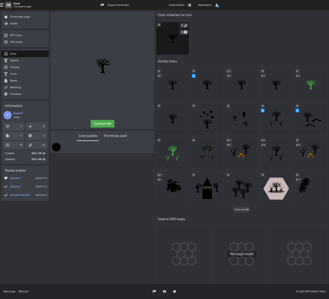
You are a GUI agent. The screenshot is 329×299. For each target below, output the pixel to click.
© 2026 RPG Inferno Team (311, 291)
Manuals (24, 291)
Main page (9, 291)
